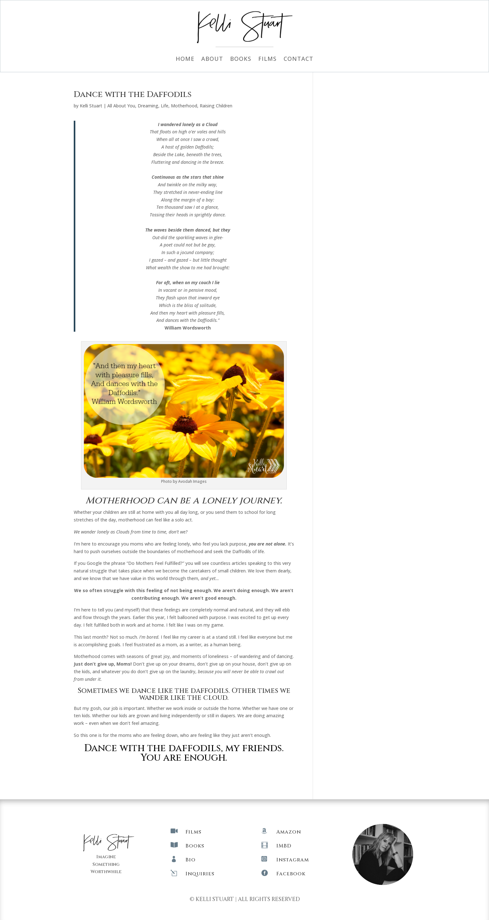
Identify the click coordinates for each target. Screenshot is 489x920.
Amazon (288, 831)
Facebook (290, 873)
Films (267, 59)
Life (164, 106)
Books (240, 59)
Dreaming (148, 106)
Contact (298, 59)
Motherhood (184, 106)
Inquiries (199, 873)
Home (185, 59)
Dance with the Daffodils (132, 94)
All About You (121, 106)
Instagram (292, 859)
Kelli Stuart (91, 106)
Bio (190, 859)
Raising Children (216, 106)
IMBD (284, 845)
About (212, 59)
